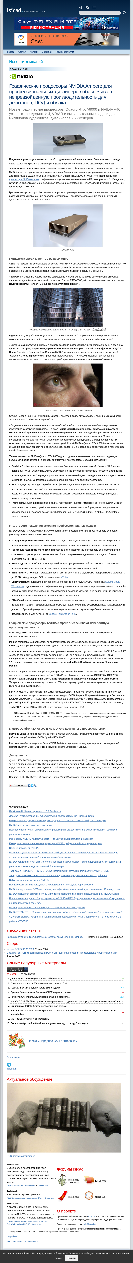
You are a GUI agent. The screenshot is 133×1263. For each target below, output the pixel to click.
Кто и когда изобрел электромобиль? (30, 1018)
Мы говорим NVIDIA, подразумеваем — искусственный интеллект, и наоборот (51, 839)
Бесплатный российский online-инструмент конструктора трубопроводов (49, 1023)
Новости (9, 52)
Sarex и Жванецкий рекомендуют (21, 1185)
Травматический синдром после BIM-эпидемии (35, 987)
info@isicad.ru (90, 1224)
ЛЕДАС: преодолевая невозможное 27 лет (25, 1198)
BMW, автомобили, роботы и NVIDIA (29, 880)
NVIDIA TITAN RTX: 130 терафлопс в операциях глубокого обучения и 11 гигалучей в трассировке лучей (65, 912)
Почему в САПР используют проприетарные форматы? (40, 997)
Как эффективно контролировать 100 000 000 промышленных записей (45, 937)
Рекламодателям (64, 52)
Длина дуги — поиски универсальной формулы (36, 978)
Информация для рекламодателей (22, 1241)
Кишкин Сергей (13, 1165)
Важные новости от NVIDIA (23, 848)
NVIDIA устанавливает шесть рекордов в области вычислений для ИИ (47, 907)
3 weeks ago (42, 1185)
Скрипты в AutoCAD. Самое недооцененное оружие (38, 1006)
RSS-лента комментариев (21, 1156)
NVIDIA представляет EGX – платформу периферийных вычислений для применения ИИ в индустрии (64, 889)
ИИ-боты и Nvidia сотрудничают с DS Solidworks (35, 811)
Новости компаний (26, 61)
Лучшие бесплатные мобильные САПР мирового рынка (40, 992)
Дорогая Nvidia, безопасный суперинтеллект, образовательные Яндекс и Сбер (51, 816)
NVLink (64, 577)
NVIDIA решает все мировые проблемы (30, 825)
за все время (28, 974)
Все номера (13, 1057)
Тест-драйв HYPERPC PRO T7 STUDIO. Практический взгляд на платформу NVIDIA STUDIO (59, 871)
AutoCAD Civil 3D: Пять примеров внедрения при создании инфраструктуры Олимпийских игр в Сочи (65, 1001)
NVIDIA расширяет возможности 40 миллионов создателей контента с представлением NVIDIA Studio (64, 893)
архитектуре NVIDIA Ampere (24, 179)
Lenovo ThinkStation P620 (62, 614)
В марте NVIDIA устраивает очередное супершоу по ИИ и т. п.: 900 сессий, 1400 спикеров (57, 820)
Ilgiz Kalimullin (12, 1191)
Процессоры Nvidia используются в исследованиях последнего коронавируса (51, 884)
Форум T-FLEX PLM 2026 (20, 949)
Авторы (34, 52)
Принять (71, 1258)
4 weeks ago (37, 1224)
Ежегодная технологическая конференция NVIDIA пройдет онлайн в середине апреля (55, 843)
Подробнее (12, 1236)
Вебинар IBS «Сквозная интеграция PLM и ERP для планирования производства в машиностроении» (62, 952)
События (46, 52)
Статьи (22, 52)
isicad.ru (91, 1216)
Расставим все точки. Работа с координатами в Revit (38, 983)
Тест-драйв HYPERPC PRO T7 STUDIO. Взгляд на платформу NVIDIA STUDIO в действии (58, 875)
